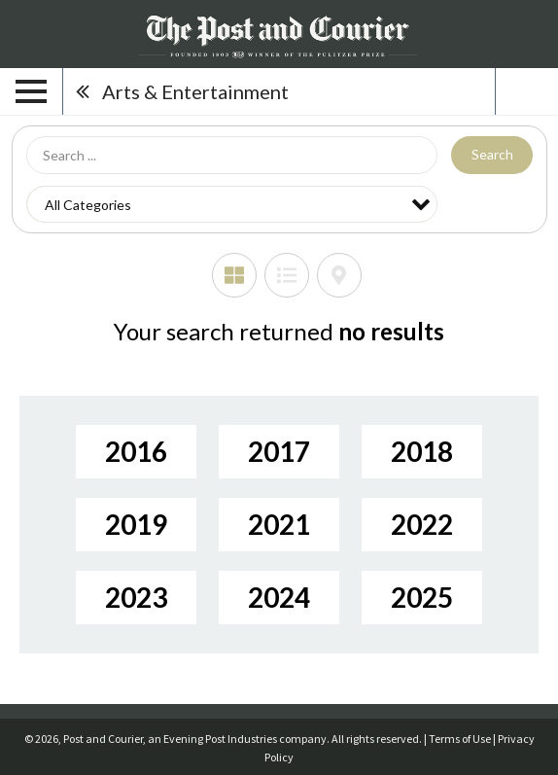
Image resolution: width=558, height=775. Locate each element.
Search (492, 154)
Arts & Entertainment (195, 91)
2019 (136, 524)
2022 (422, 524)
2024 (279, 597)
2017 (279, 451)
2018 (422, 451)
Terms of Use (460, 738)
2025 (422, 597)
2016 (136, 451)
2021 (279, 524)
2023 (136, 597)
